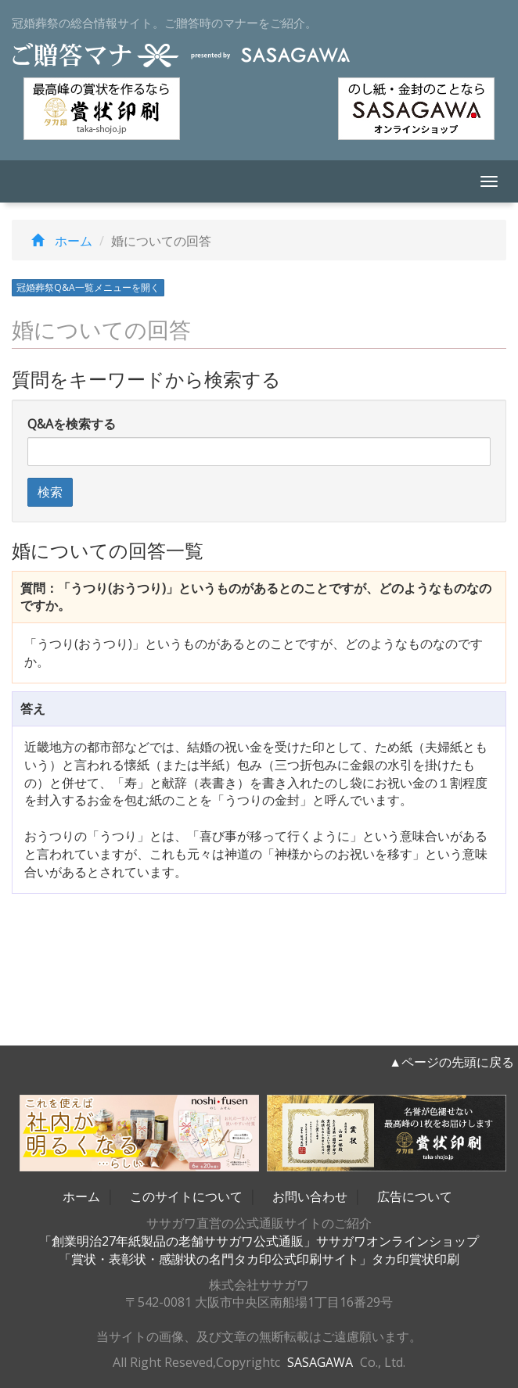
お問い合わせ (309, 1196)
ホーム (57, 240)
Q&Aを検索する (71, 423)
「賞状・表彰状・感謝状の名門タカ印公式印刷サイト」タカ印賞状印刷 (259, 1259)
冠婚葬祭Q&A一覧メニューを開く (88, 287)
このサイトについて (186, 1196)
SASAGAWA (320, 1362)
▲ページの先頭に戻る (451, 1062)
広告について (414, 1196)
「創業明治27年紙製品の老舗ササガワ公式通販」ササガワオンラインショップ (259, 1241)
